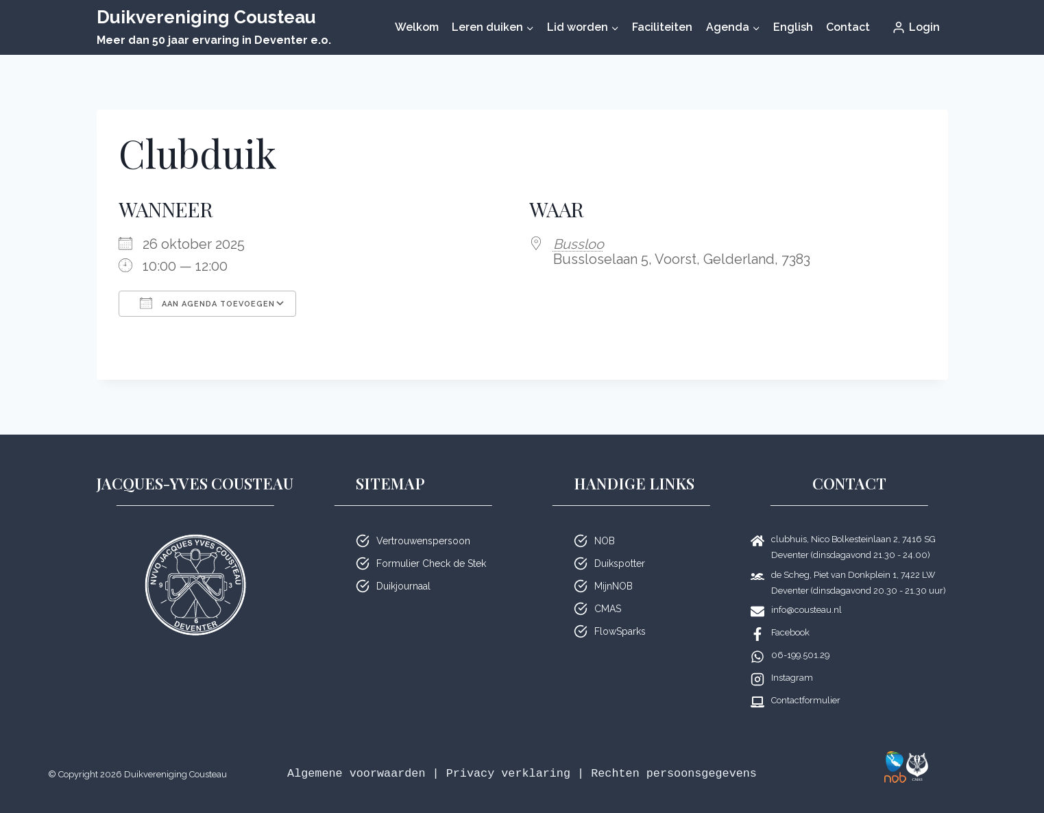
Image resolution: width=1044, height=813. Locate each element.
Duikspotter (619, 563)
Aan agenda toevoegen (207, 303)
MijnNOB (613, 586)
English (793, 27)
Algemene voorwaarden (356, 773)
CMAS (607, 608)
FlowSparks (620, 631)
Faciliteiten (662, 27)
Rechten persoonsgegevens (674, 773)
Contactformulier (805, 700)
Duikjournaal (403, 586)
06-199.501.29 (800, 655)
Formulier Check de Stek (431, 563)
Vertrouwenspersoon (423, 540)
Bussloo (578, 244)
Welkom (417, 27)
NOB (604, 540)
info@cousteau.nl (806, 610)
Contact (848, 27)
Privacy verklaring (508, 773)
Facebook (790, 632)
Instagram (792, 677)
